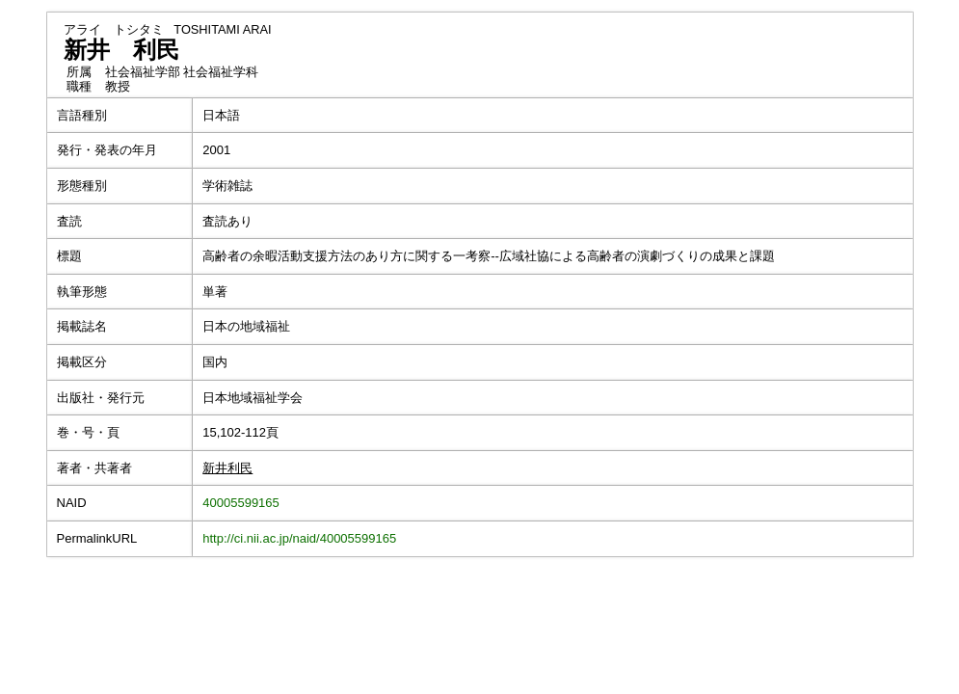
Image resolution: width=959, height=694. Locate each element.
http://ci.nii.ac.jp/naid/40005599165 (299, 538)
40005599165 (241, 502)
